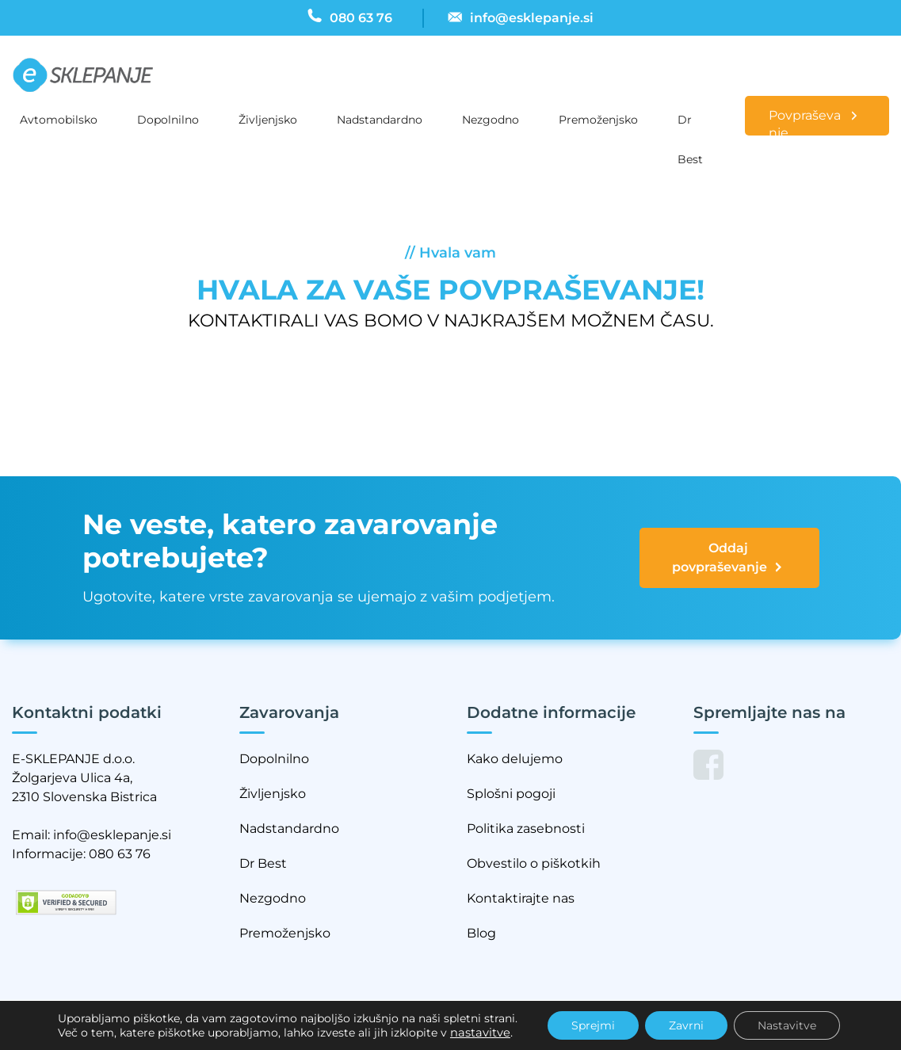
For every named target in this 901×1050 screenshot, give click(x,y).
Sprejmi (593, 1025)
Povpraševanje (805, 122)
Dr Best (690, 126)
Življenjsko (268, 120)
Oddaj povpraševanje (728, 558)
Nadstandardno (379, 120)
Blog (481, 933)
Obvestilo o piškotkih (534, 863)
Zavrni (686, 1025)
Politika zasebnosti (526, 828)
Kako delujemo (515, 758)
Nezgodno (490, 120)
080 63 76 (120, 853)
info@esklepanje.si (112, 834)
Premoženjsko (598, 120)
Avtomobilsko (58, 120)
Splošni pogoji (511, 793)
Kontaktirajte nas (521, 898)
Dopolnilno (168, 120)
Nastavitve (787, 1025)
